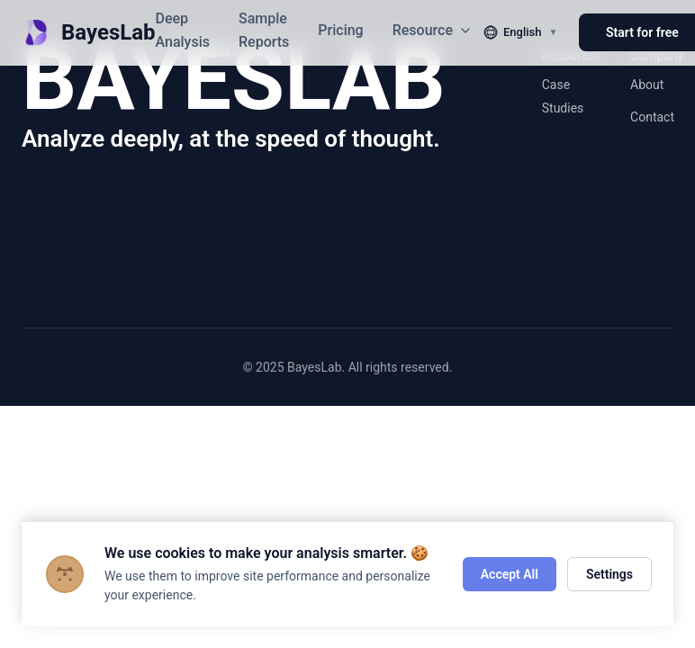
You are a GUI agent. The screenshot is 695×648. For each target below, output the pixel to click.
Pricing (340, 30)
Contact (652, 117)
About (646, 84)
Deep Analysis (183, 30)
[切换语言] (520, 32)
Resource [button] (433, 30)
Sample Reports (264, 30)
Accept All (509, 574)
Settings (609, 574)
